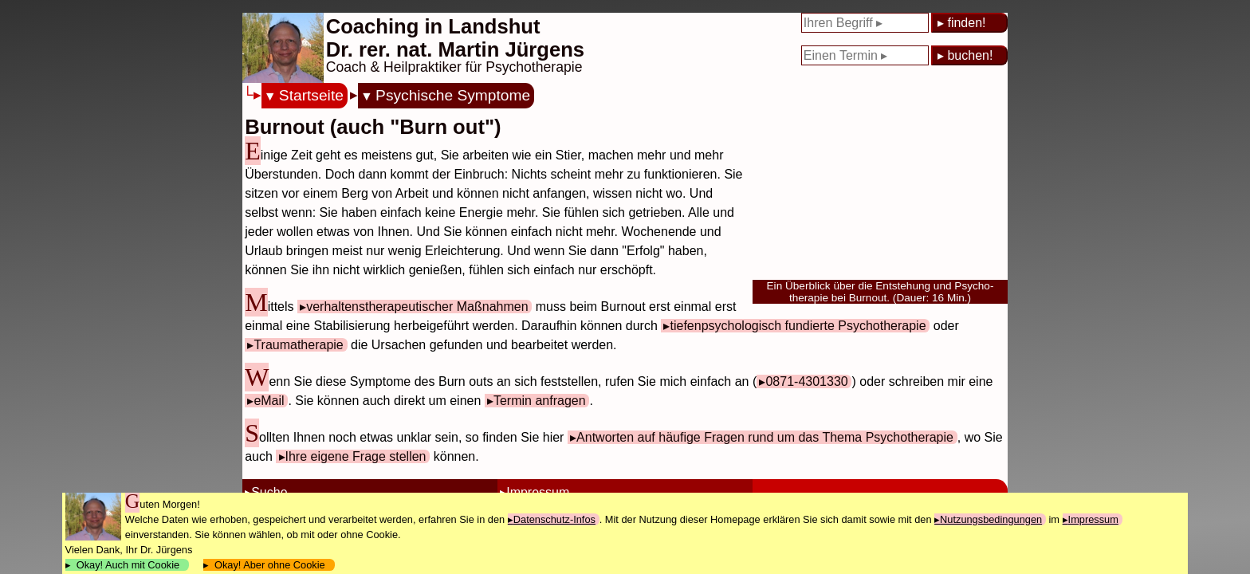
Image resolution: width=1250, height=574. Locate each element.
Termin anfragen (539, 400)
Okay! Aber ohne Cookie (270, 565)
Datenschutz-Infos (554, 519)
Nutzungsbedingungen (991, 519)
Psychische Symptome (452, 95)
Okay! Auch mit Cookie (128, 565)
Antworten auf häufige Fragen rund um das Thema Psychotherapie (764, 437)
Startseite (311, 95)
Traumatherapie (298, 345)
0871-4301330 (806, 381)
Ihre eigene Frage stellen (355, 456)
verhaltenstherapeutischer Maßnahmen (417, 306)
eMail (269, 400)
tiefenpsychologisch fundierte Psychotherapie (798, 325)
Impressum (1093, 519)
